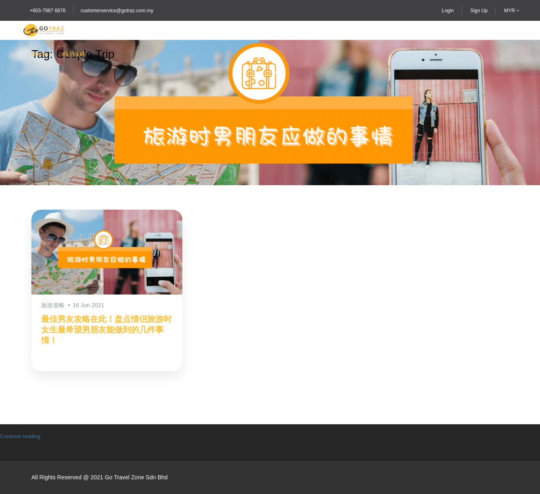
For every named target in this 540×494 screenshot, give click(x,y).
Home (38, 54)
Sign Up (479, 10)
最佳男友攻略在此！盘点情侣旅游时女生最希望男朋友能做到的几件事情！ (106, 330)
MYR (512, 10)
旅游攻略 (74, 54)
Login (448, 10)
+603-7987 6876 (48, 10)
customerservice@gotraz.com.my (117, 10)
